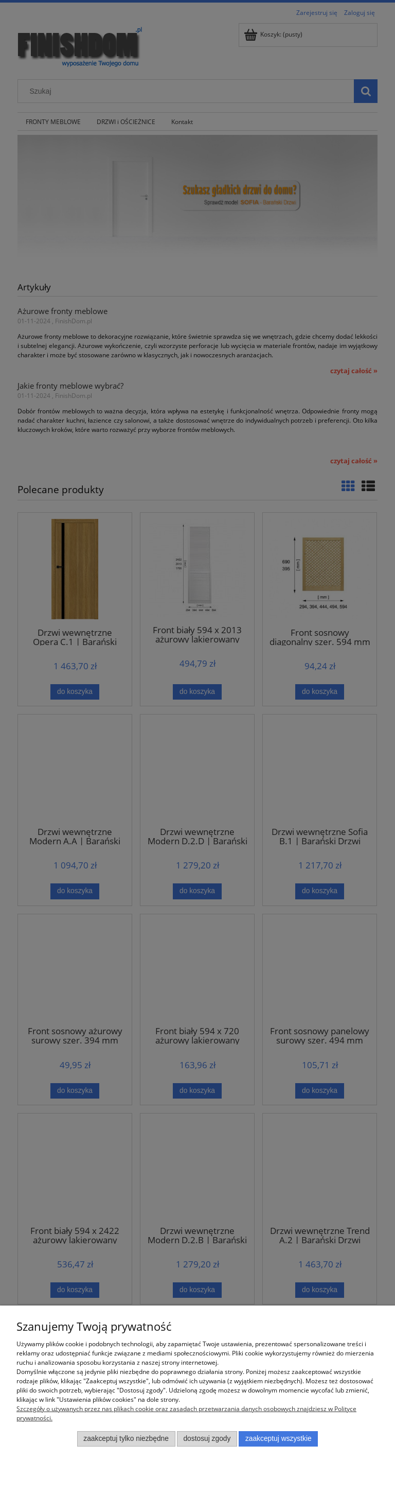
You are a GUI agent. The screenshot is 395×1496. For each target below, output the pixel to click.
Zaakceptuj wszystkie (278, 1438)
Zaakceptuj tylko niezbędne (126, 1438)
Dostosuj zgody (206, 1438)
